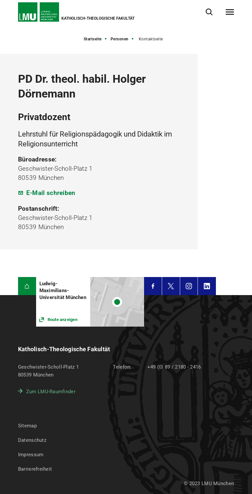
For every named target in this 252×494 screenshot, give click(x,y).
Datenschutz (32, 440)
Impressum (31, 455)
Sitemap (27, 426)
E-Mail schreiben (50, 193)
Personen (120, 39)
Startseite (93, 39)
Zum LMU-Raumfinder (50, 392)
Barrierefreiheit (35, 469)
